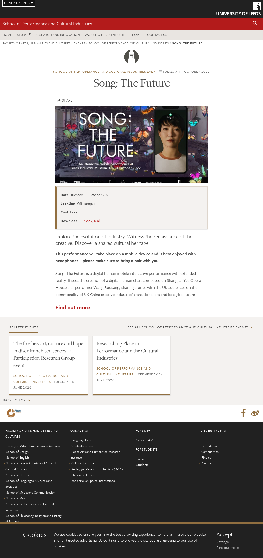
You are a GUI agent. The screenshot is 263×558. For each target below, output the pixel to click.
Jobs (204, 440)
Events (79, 43)
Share (67, 100)
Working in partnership (105, 34)
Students (142, 464)
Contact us (157, 34)
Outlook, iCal (90, 220)
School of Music (16, 498)
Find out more (72, 307)
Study (22, 34)
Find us (206, 457)
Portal (140, 458)
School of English (17, 457)
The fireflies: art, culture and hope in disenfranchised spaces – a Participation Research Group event (48, 354)
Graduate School (82, 445)
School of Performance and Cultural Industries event (105, 71)
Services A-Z (144, 440)
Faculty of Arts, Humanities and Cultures (36, 43)
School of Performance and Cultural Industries (47, 23)
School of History (17, 474)
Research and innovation (58, 34)
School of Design (17, 451)
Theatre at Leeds (82, 474)
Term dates (209, 445)
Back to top (14, 400)
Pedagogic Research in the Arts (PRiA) (97, 469)
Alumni (206, 463)
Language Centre (83, 440)
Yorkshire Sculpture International (93, 480)
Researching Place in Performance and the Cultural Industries (127, 350)
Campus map (210, 451)
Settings (223, 541)
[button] (255, 24)
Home (7, 34)
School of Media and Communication (30, 492)
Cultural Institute (82, 463)
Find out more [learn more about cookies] (228, 547)
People (136, 34)
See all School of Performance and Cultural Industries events (188, 327)
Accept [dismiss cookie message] (225, 534)
